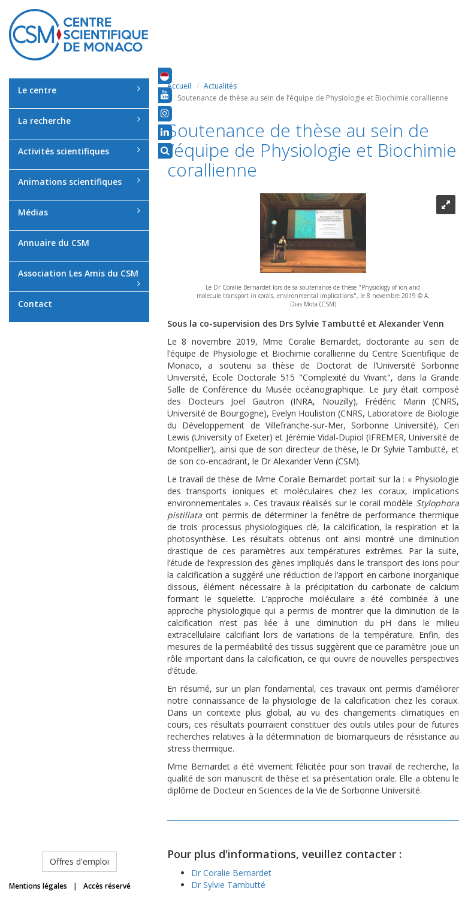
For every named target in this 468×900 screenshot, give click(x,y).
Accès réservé (107, 886)
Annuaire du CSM (53, 242)
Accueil (179, 86)
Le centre (79, 90)
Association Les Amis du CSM (79, 277)
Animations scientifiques (79, 181)
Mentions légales (38, 886)
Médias (79, 212)
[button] (164, 75)
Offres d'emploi (79, 861)
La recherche (79, 120)
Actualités (220, 86)
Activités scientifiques (79, 151)
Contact (35, 303)
